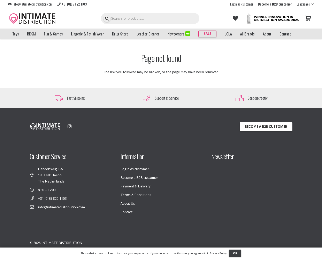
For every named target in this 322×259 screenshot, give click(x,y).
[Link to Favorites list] (235, 18)
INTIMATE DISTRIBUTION (61, 243)
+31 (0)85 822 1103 (52, 198)
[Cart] (308, 18)
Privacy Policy (218, 253)
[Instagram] (69, 126)
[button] (305, 4)
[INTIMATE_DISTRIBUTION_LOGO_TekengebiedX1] (32, 18)
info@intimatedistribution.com (61, 207)
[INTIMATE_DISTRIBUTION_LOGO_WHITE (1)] (45, 127)
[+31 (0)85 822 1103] (34, 198)
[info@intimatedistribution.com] (34, 207)
